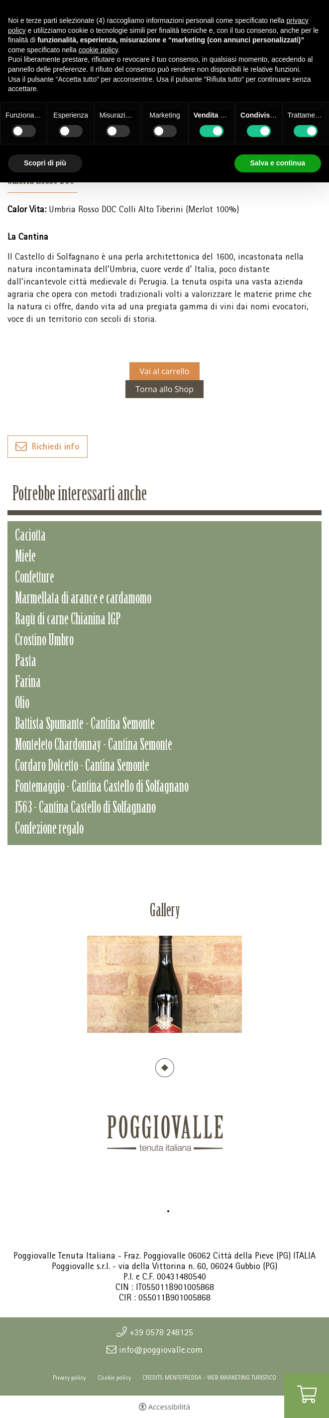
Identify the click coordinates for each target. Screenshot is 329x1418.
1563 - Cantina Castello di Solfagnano (85, 809)
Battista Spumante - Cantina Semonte (85, 725)
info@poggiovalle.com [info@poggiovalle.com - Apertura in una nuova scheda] (161, 1350)
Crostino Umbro (44, 641)
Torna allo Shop (164, 389)
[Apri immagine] (164, 984)
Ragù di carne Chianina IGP (67, 620)
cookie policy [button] (98, 50)
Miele (25, 558)
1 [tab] (164, 1067)
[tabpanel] (164, 984)
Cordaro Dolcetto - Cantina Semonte (82, 767)
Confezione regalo (49, 830)
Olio (22, 704)
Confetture (34, 578)
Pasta (25, 662)
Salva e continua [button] (277, 163)
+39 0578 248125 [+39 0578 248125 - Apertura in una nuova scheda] (161, 1332)
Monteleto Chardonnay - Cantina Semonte (93, 746)
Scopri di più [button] (45, 163)
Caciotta (30, 537)
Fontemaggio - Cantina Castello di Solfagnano (102, 788)
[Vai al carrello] (306, 1395)
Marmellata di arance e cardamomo (83, 599)
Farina (28, 683)
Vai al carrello (164, 371)
